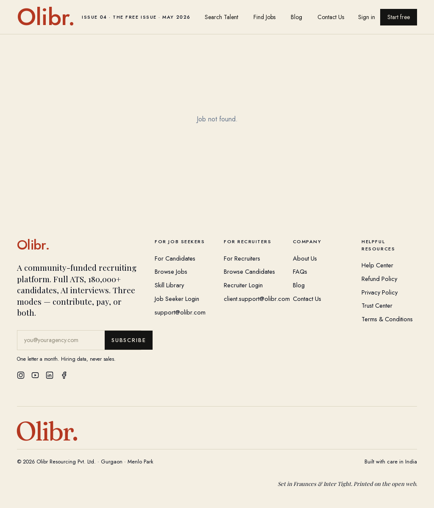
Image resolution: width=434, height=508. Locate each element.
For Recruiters (242, 258)
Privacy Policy (380, 292)
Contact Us (330, 17)
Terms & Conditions (387, 318)
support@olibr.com (180, 312)
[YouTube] (35, 375)
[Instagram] (21, 375)
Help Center (377, 265)
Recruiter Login (243, 285)
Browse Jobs (171, 271)
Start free (398, 17)
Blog (296, 17)
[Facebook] (64, 375)
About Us (305, 258)
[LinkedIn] (49, 375)
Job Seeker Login (177, 298)
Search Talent (221, 17)
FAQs (300, 271)
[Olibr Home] (79, 245)
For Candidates (175, 258)
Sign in (366, 17)
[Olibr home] (104, 17)
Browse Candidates (249, 271)
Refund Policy (379, 278)
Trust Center (377, 305)
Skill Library (169, 285)
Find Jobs (264, 17)
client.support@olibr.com (257, 298)
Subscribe (128, 340)
